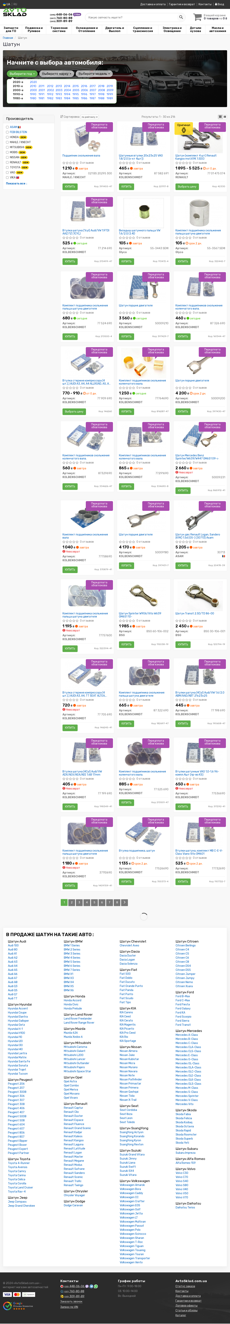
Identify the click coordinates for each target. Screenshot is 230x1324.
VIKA (12, 177)
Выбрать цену (187, 186)
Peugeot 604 (16, 1125)
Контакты (205, 4)
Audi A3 (12, 962)
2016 (84, 86)
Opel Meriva (71, 1090)
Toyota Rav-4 (17, 1192)
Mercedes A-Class (187, 1035)
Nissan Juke (127, 1055)
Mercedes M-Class (187, 1088)
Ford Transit (183, 1025)
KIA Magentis (128, 1025)
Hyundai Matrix (17, 1057)
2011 (41, 86)
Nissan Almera (128, 1051)
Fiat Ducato (127, 982)
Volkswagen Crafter (132, 1201)
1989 (110, 98)
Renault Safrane (74, 1169)
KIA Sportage (128, 1041)
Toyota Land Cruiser (20, 1188)
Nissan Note (127, 1076)
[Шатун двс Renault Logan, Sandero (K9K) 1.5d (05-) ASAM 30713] (200, 517)
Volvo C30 (182, 1173)
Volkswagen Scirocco (133, 1234)
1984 (67, 98)
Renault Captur (73, 1108)
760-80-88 (61, 18)
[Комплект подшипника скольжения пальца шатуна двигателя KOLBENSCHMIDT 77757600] (87, 596)
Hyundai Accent (18, 1009)
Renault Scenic (73, 1177)
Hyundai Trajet (17, 1070)
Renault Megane (74, 1161)
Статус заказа (185, 1286)
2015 (75, 86)
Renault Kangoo (74, 1140)
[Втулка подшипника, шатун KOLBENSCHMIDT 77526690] (143, 833)
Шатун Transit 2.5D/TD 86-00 (194, 614)
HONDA (16, 137)
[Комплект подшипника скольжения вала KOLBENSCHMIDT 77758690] (87, 517)
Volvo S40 (182, 1181)
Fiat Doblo (126, 978)
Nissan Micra (127, 1063)
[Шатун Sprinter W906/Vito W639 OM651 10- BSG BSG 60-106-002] (143, 596)
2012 (50, 86)
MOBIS (16, 152)
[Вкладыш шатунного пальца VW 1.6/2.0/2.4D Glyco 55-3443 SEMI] (144, 212)
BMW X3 (69, 978)
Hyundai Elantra (18, 1017)
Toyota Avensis (17, 1167)
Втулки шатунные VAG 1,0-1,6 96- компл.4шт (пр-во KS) (197, 774)
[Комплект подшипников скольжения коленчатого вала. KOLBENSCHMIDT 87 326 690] (200, 288)
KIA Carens (126, 1012)
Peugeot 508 (16, 1121)
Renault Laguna (73, 1145)
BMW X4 (69, 982)
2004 (67, 90)
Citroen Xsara (184, 986)
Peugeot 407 (16, 1112)
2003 (59, 90)
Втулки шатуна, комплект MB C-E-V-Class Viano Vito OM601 (199, 853)
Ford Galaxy (183, 1009)
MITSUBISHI (19, 147)
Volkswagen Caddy (131, 1193)
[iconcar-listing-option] (224, 117)
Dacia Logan (127, 960)
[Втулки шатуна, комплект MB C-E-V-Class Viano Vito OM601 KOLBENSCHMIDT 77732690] (200, 833)
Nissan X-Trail (128, 1100)
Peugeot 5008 (17, 1116)
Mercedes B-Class (187, 1039)
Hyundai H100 (16, 1033)
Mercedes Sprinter (187, 1096)
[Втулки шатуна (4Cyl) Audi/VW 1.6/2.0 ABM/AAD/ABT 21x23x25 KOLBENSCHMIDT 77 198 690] (200, 675)
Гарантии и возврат (188, 1301)
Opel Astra (70, 1082)
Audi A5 (12, 970)
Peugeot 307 (16, 1100)
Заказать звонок (71, 1302)
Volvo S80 (182, 1185)
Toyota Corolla (17, 1184)
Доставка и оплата (153, 4)
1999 (110, 94)
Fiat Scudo (126, 998)
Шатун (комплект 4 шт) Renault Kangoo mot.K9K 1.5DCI (196, 157)
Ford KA (180, 1013)
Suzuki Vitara (128, 1175)
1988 (101, 98)
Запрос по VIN (69, 1307)
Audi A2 (12, 958)
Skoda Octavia (185, 1127)
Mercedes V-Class (187, 1100)
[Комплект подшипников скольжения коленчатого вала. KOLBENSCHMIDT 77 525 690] (143, 754)
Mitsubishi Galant (74, 1051)
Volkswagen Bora (130, 1189)
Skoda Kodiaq (184, 1122)
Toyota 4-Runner (19, 1163)
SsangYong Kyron (130, 1140)
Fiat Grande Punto (131, 986)
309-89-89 (61, 21)
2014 (67, 86)
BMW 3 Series (72, 954)
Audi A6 (12, 974)
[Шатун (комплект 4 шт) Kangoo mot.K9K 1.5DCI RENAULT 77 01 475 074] (200, 137)
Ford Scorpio (183, 1017)
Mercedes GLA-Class (188, 1068)
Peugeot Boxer (17, 1145)
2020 (33, 82)
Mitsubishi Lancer (74, 1059)
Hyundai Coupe (17, 1013)
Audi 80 (12, 950)
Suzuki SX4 (127, 1171)
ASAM (15, 127)
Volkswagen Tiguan (132, 1246)
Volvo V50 (182, 1193)
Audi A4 (12, 966)
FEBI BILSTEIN (18, 132)
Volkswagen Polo (130, 1230)
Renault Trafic (73, 1181)
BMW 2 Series (72, 950)
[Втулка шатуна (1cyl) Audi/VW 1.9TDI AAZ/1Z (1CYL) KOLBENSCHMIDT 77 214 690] (87, 212)
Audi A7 (12, 978)
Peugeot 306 (16, 1096)
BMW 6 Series (72, 966)
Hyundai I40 (15, 1049)
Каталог (180, 1315)
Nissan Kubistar (129, 1059)
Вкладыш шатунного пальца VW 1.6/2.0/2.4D (139, 232)
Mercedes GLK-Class (188, 1080)
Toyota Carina (17, 1175)
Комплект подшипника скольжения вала (85, 536)
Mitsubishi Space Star (77, 1071)
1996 (84, 94)
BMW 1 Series (72, 946)
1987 (92, 98)
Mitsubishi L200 (73, 1055)
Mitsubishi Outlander (76, 1063)
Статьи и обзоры (186, 1311)
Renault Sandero (74, 1173)
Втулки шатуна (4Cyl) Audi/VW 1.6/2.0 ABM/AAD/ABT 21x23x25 (199, 695)
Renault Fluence (74, 1124)
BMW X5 (69, 986)
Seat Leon (126, 1118)
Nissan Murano (129, 1067)
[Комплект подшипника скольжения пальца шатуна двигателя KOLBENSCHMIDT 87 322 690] (143, 675)
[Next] (124, 903)
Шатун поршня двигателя (136, 305)
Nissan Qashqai (129, 1092)
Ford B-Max (183, 996)
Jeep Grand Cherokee (21, 1206)
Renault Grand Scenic (77, 1128)
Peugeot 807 (16, 1137)
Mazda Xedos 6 (73, 1037)
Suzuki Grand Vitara (132, 1155)
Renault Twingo (73, 1185)
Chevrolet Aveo (129, 946)
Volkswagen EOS (130, 1205)
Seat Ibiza (126, 1114)
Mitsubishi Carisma (75, 1047)
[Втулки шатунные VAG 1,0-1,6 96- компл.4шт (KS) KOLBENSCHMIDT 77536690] (200, 754)
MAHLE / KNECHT (18, 142)
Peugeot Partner (18, 1153)
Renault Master (73, 1157)
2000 (33, 90)
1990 (33, 94)
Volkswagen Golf (130, 1210)
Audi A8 (12, 982)
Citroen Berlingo (186, 946)
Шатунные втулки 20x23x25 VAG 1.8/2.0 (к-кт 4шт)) (141, 157)
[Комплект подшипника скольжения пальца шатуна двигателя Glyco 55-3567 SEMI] (200, 212)
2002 (50, 90)
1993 (59, 94)
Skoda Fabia (183, 1114)
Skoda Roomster (186, 1135)
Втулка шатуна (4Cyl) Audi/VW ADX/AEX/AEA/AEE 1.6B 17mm (82, 774)
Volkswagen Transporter (135, 1258)
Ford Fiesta (183, 1005)
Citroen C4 (182, 950)
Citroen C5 (182, 954)
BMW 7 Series (72, 970)
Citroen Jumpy (185, 978)
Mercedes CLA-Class (188, 1047)
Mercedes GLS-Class (188, 1084)
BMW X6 (69, 990)
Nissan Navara (128, 1071)
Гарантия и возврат (182, 4)
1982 (50, 98)
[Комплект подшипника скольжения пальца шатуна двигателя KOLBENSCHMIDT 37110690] (87, 833)
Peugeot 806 (16, 1133)
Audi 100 (13, 946)
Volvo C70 (182, 1177)
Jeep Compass (17, 1202)
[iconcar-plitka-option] (220, 117)
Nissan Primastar (130, 1084)
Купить (70, 186)
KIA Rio (124, 1037)
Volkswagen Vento (131, 1262)
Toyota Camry (17, 1171)
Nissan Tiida (127, 1096)
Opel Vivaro (71, 1098)
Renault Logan (73, 1153)
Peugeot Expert (18, 1149)
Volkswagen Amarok (132, 1185)
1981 (41, 98)
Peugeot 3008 (17, 1092)
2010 (33, 86)
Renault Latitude (74, 1149)
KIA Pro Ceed (127, 1033)
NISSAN (17, 157)
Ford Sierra (182, 1021)
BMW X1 (68, 974)
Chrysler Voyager (74, 1195)
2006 (84, 90)
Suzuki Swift (128, 1167)
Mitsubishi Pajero (74, 1067)
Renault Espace (73, 1120)
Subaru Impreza (185, 1153)
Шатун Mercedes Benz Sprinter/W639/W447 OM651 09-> (196, 457)
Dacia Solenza (128, 964)
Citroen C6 (182, 958)
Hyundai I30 (15, 1045)
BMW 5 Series (72, 962)
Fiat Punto (126, 994)
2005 (75, 90)
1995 (75, 94)
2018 (101, 86)
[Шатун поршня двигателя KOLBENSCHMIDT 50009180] (143, 517)
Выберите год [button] (22, 73)
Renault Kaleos (73, 1136)
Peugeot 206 (16, 1084)
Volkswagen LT (129, 1218)
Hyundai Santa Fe (19, 1062)
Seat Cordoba (128, 1110)
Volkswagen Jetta (131, 1214)
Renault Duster (73, 1116)
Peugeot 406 (16, 1108)
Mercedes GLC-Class (188, 1072)
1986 (84, 98)
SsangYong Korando (132, 1136)
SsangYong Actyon (131, 1132)
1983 (59, 98)
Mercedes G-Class (187, 1059)
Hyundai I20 (15, 1041)
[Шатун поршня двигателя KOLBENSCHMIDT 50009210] (143, 288)
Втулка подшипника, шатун (137, 851)
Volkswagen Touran (132, 1254)
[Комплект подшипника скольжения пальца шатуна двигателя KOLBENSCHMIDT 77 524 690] (87, 288)
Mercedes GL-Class (187, 1063)
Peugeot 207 (16, 1088)
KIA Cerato (126, 1021)
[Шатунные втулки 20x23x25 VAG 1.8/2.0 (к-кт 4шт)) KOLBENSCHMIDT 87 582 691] (143, 137)
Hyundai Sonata (18, 1066)
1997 (92, 94)
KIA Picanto (127, 1029)
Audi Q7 (12, 994)
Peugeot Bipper (17, 1141)
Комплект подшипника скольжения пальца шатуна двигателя (198, 232)
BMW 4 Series (72, 958)
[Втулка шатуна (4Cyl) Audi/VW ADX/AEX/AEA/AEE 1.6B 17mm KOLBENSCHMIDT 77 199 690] (87, 754)
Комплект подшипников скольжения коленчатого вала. (198, 307)
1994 (67, 94)
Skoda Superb (184, 1139)
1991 (41, 94)
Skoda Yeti (182, 1143)
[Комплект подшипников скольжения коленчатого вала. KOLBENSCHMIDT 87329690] (87, 438)
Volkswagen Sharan (132, 1238)
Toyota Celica (16, 1179)
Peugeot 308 (16, 1104)
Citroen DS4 (183, 966)
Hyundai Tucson (18, 1074)
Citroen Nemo (184, 982)
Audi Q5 (12, 990)
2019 (110, 86)
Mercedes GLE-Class (188, 1076)
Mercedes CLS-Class (188, 1051)
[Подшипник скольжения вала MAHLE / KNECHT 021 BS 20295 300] (87, 137)
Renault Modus (73, 1165)
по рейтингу (90, 116)
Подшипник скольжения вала (81, 155)
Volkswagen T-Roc (131, 1242)
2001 (41, 90)
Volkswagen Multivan (133, 1222)
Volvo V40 (182, 1189)
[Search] (181, 17)
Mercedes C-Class (187, 1043)
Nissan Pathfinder (131, 1080)
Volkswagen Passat (132, 1226)
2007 (92, 90)
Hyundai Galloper (18, 1021)
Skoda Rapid (183, 1131)
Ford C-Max (183, 1000)
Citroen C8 (182, 962)
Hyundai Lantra (17, 1053)
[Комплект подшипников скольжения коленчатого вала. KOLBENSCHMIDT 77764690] (143, 363)
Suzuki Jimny (128, 1159)
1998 (101, 94)
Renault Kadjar (73, 1132)
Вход (219, 4)
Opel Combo (71, 1086)
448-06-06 (61, 14)
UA (6, 4)
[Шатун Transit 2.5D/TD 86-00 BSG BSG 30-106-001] (200, 596)
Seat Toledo (127, 1122)
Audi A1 (12, 954)
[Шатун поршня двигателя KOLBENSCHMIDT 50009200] (200, 363)
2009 (110, 90)
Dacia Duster (128, 956)
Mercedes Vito (185, 1104)
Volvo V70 (182, 1197)
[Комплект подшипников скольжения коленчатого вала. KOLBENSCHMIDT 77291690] (143, 438)
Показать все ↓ (16, 183)
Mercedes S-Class (187, 1092)
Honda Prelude (73, 1009)
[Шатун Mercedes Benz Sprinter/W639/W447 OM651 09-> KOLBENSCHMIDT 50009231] (200, 438)
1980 (33, 98)
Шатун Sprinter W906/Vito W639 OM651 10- (140, 615)
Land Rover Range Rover (79, 1023)
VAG (15, 172)
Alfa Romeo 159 (186, 1163)
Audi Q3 (12, 986)
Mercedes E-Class (187, 1055)
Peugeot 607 (16, 1129)
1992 (50, 94)
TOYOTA (17, 167)
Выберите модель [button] (94, 73)
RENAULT (18, 162)
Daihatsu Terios (185, 1208)
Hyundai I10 (15, 1037)
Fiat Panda (126, 990)
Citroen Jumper (185, 974)
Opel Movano (72, 1094)
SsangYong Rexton (131, 1145)
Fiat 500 (125, 974)
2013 (59, 86)
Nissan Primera (129, 1088)
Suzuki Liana (127, 1163)
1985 (75, 98)
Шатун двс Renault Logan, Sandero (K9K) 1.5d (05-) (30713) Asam (197, 536)
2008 (101, 90)
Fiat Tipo (125, 1002)
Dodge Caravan (73, 1205)
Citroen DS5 (183, 970)
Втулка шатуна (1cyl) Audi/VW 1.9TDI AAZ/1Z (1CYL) (85, 232)
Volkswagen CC (129, 1197)
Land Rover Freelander (78, 1019)
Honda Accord (72, 1000)
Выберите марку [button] (56, 73)
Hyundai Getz (16, 1025)
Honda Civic (71, 1005)
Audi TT (12, 999)
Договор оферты (186, 1306)
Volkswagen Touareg (132, 1250)
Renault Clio (71, 1112)
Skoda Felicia (184, 1118)
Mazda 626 (71, 1033)
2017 (92, 86)
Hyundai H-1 (15, 1029)
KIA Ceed (125, 1017)
